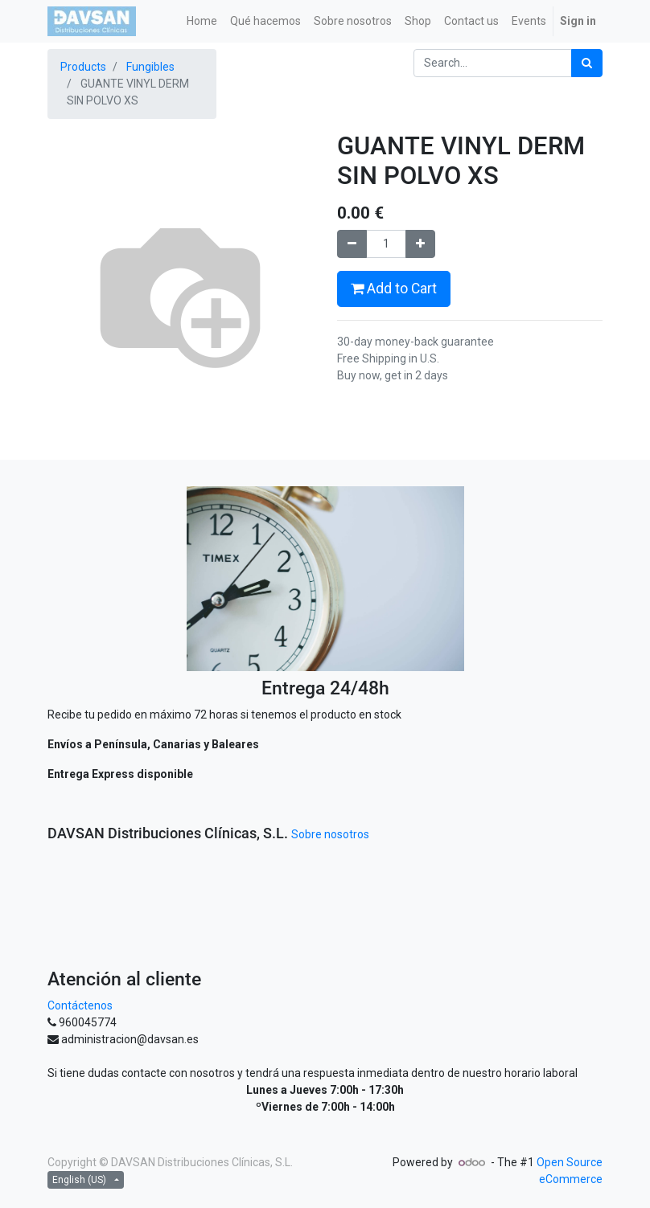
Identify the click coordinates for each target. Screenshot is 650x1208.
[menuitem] (202, 21)
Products (83, 66)
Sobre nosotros (330, 834)
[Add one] (420, 244)
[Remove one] (352, 244)
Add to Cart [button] (394, 289)
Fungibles (150, 66)
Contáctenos (80, 1005)
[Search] (587, 63)
